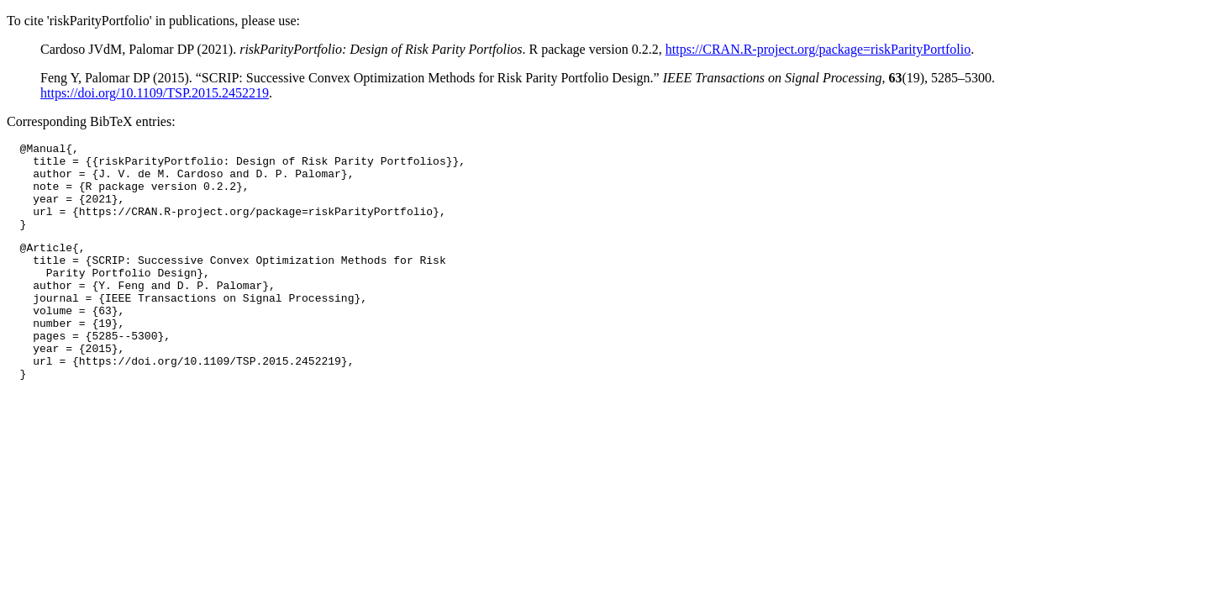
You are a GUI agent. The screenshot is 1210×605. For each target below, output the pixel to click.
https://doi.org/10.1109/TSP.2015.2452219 (154, 93)
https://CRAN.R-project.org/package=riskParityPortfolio (818, 49)
